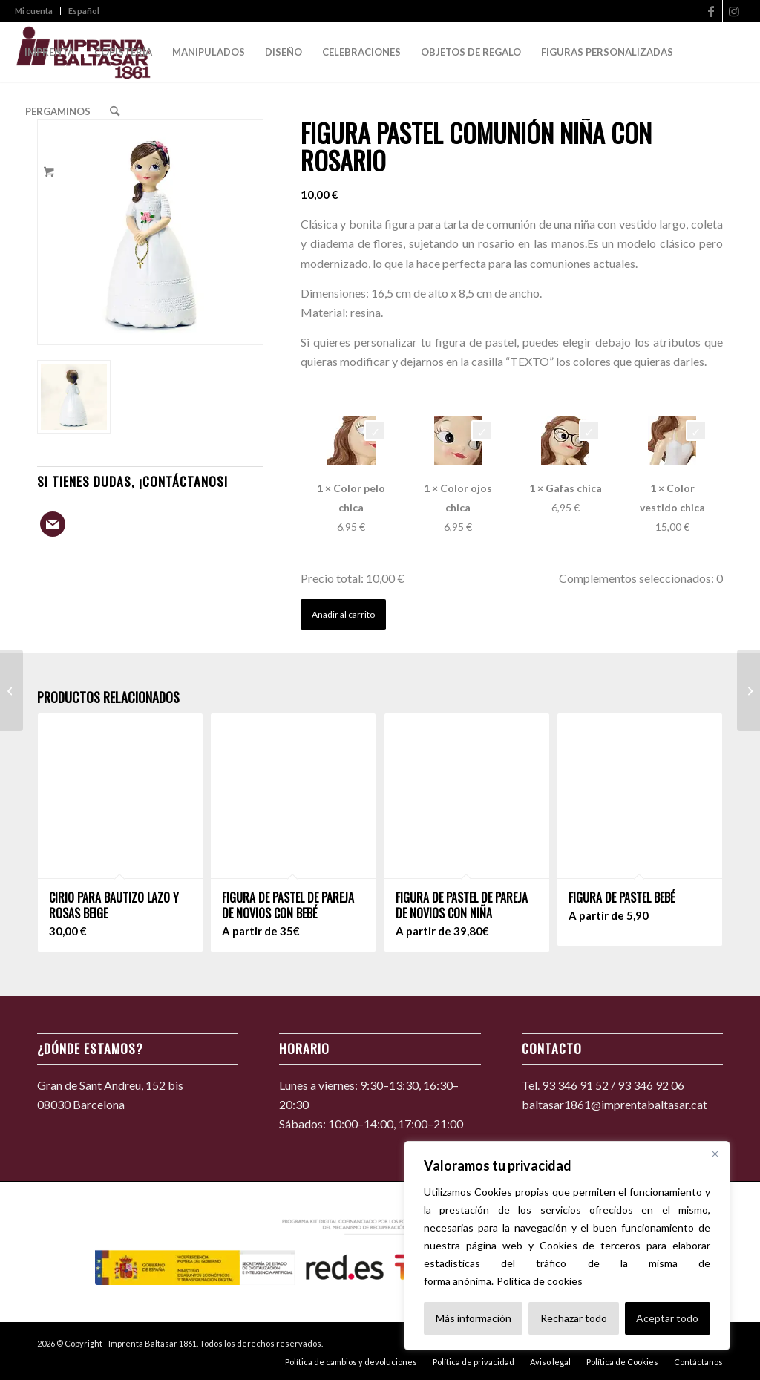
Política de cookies (540, 1281)
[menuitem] (38, 11)
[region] (567, 1245)
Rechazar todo (573, 1318)
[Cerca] (715, 1153)
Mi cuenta (34, 11)
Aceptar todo (667, 1318)
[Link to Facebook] (711, 11)
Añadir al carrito (343, 614)
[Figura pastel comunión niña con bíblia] (748, 690)
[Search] (114, 111)
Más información (473, 1318)
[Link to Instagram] (734, 11)
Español (83, 11)
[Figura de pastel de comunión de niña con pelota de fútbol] (11, 690)
